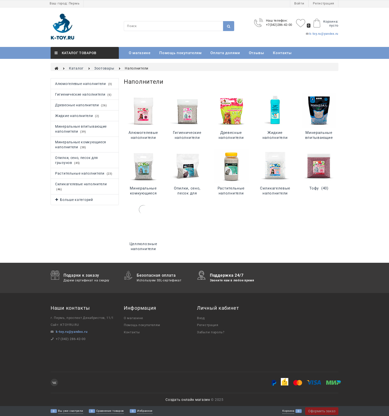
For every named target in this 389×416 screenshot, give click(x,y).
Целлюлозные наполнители (143, 249)
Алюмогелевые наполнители (143, 137)
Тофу (318, 188)
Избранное (145, 411)
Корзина (288, 411)
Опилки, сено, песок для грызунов (187, 193)
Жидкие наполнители (275, 137)
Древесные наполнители (231, 137)
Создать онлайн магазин (187, 400)
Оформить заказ (321, 411)
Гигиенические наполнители (187, 137)
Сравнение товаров (110, 411)
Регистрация (323, 3)
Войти (299, 3)
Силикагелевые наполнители (275, 193)
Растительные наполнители (231, 193)
